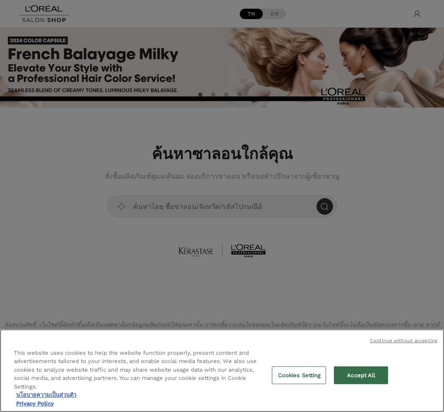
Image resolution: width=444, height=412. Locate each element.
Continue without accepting (403, 343)
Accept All (361, 377)
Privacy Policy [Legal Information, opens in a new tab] (35, 405)
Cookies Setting (299, 377)
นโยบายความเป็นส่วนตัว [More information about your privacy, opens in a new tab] (46, 397)
